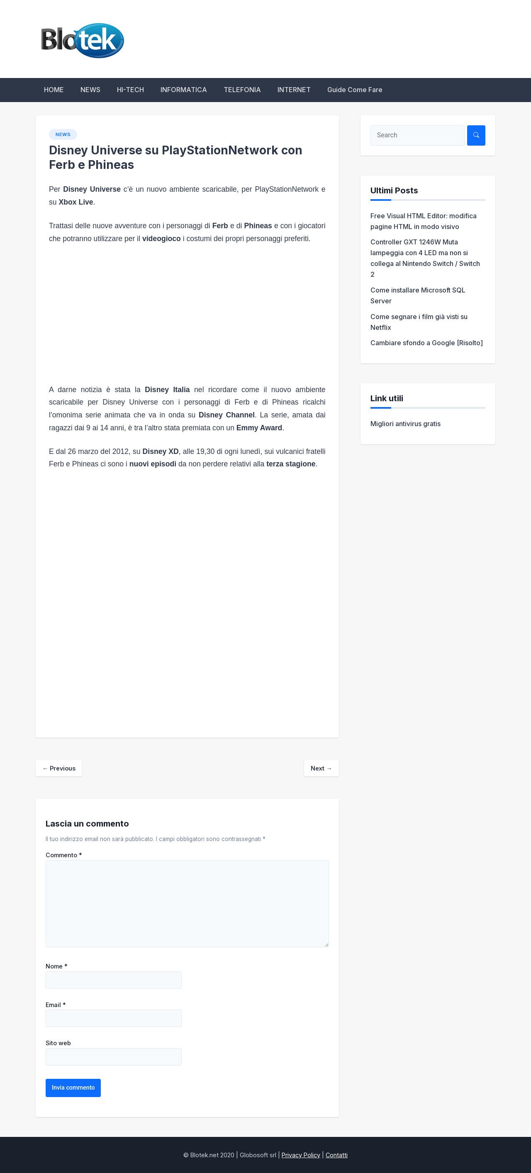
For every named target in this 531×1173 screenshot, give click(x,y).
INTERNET (294, 89)
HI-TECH (130, 89)
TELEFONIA (242, 89)
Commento (64, 855)
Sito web (58, 1043)
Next (321, 768)
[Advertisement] (187, 314)
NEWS (90, 89)
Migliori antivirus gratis (405, 423)
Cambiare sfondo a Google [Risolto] (426, 343)
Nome (57, 966)
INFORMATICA (184, 89)
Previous (59, 768)
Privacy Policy (301, 1154)
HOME (54, 89)
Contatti (337, 1154)
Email (56, 1005)
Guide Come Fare (354, 89)
